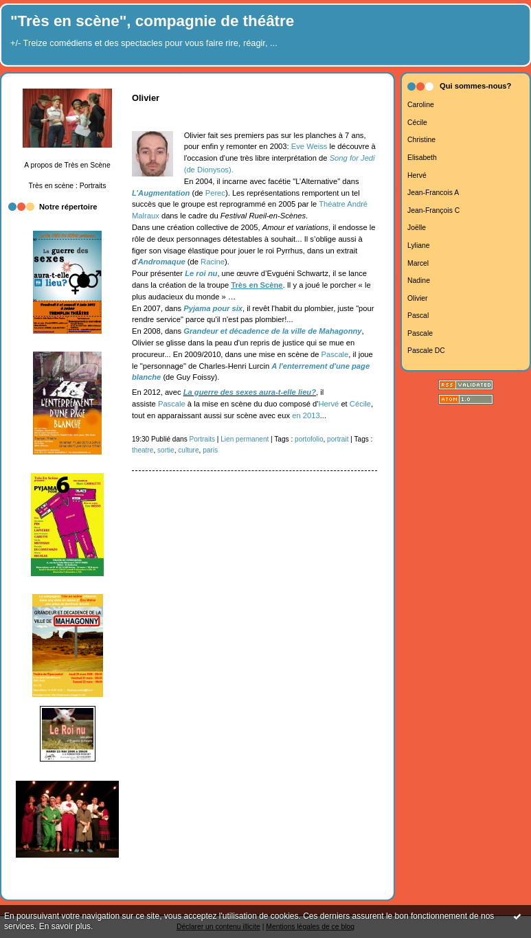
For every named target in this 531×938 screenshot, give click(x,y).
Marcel (418, 263)
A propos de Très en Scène (67, 165)
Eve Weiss (309, 146)
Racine (213, 262)
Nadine (418, 280)
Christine (421, 140)
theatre (142, 450)
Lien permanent (245, 439)
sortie (165, 450)
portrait (337, 439)
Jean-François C (433, 210)
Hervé (417, 175)
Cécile (417, 122)
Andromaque (161, 262)
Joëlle (416, 227)
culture (188, 450)
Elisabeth (422, 157)
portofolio (309, 439)
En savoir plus (65, 926)
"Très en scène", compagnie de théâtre (152, 21)
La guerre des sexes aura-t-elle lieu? (249, 392)
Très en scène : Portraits (67, 186)
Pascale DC (426, 350)
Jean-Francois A (433, 192)
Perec (215, 193)
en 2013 (305, 415)
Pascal (418, 315)
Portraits (203, 439)
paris (210, 450)
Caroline (420, 104)
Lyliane (418, 245)
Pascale (420, 333)
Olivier (417, 298)
